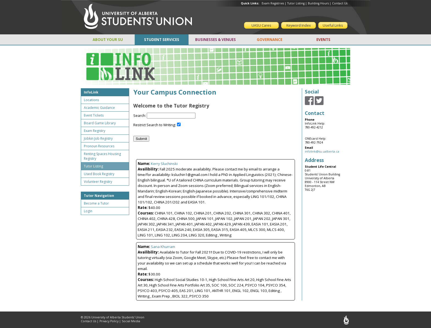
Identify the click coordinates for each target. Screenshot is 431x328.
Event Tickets (94, 115)
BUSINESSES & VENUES (215, 39)
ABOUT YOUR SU (108, 39)
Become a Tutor (96, 203)
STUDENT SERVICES (161, 39)
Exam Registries (273, 3)
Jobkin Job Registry (98, 138)
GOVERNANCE (269, 39)
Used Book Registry (99, 174)
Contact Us (339, 3)
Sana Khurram (163, 246)
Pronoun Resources (99, 146)
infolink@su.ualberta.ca (322, 151)
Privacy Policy (109, 321)
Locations (91, 100)
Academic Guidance (99, 107)
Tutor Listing (296, 3)
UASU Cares (261, 25)
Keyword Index (298, 25)
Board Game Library (100, 123)
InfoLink (91, 92)
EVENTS (323, 39)
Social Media (131, 321)
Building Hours (318, 3)
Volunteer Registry (98, 181)
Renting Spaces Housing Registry (102, 156)
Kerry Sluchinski (164, 163)
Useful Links (333, 25)
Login (88, 211)
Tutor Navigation (99, 195)
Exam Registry (94, 130)
